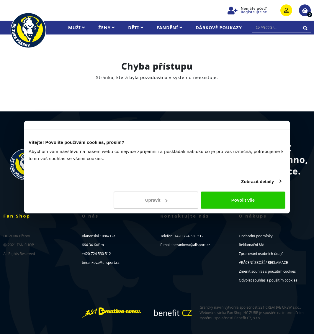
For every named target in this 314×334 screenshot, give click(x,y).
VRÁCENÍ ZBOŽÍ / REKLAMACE (263, 262)
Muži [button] (76, 27)
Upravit (156, 200)
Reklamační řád (251, 244)
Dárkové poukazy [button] (219, 27)
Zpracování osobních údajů (261, 253)
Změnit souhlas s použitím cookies (267, 271)
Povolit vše (243, 200)
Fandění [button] (170, 27)
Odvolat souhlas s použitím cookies (268, 280)
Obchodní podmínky (255, 235)
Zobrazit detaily (257, 181)
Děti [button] (135, 27)
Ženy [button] (106, 27)
